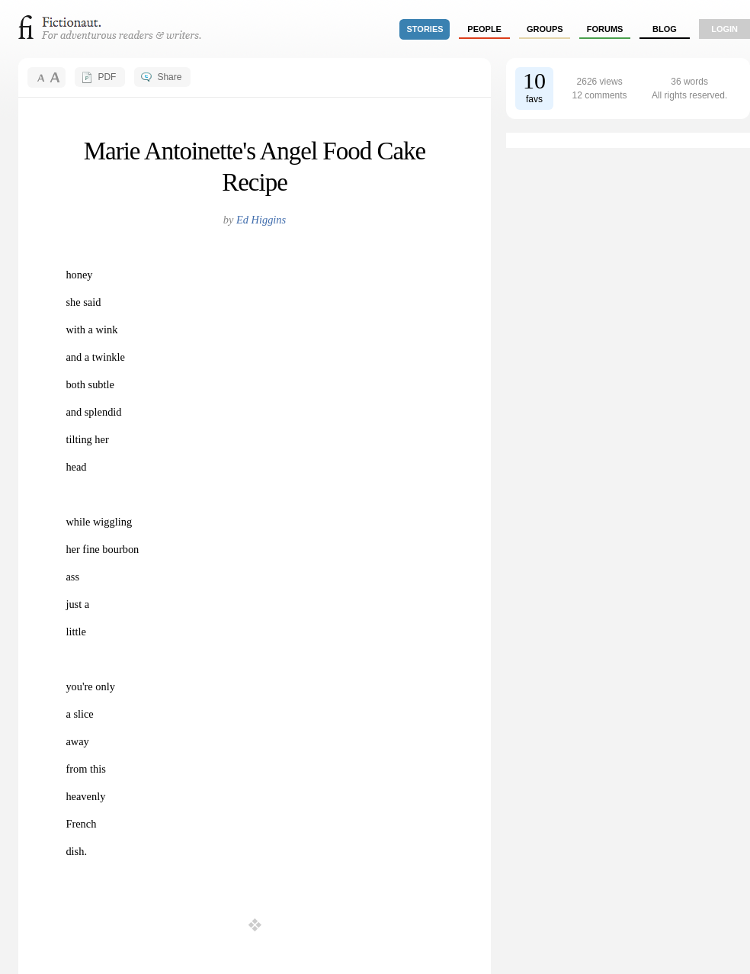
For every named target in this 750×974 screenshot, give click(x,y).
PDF (107, 77)
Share (169, 77)
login (724, 29)
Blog (664, 29)
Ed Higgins (261, 220)
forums (605, 29)
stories (425, 29)
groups (545, 29)
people (484, 29)
